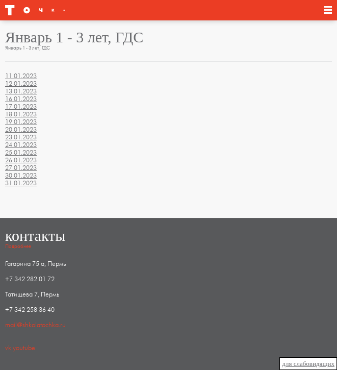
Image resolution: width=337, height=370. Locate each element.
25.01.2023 (21, 153)
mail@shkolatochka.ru (35, 325)
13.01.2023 (21, 91)
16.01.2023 (21, 99)
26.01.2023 (21, 160)
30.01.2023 (21, 175)
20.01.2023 (21, 130)
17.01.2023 (21, 107)
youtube (24, 348)
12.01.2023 (21, 84)
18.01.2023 (21, 114)
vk (8, 348)
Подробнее (18, 246)
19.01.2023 (21, 122)
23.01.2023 (21, 137)
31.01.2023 (21, 183)
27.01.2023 (21, 168)
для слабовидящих (308, 363)
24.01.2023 (21, 145)
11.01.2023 (21, 76)
